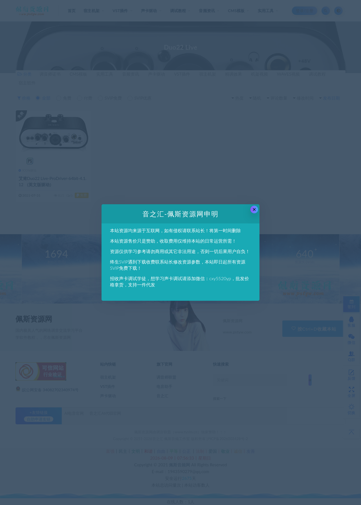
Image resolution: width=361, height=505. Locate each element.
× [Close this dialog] (254, 209)
